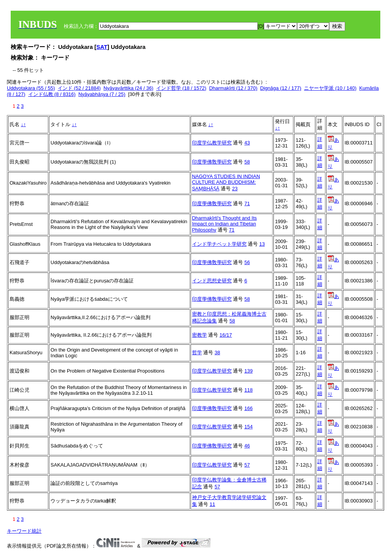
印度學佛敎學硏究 (212, 162)
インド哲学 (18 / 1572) (181, 88)
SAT (101, 47)
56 (247, 262)
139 (248, 371)
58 (247, 162)
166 (248, 408)
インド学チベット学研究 (219, 244)
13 (262, 244)
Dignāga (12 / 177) (280, 88)
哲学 (197, 352)
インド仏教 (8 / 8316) (52, 94)
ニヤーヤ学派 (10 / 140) (330, 88)
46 (247, 446)
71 (247, 203)
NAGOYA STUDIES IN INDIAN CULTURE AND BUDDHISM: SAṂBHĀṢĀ (226, 182)
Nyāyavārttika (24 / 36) (128, 88)
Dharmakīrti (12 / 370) (233, 88)
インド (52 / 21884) (79, 88)
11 (212, 504)
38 (217, 352)
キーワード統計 (24, 531)
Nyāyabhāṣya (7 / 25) (101, 94)
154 (248, 427)
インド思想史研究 (212, 281)
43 (247, 143)
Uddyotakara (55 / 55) (31, 88)
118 (248, 390)
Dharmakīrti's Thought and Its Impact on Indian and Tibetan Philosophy (224, 224)
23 (235, 188)
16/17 (226, 335)
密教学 (199, 335)
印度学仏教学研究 (212, 143)
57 (247, 465)
